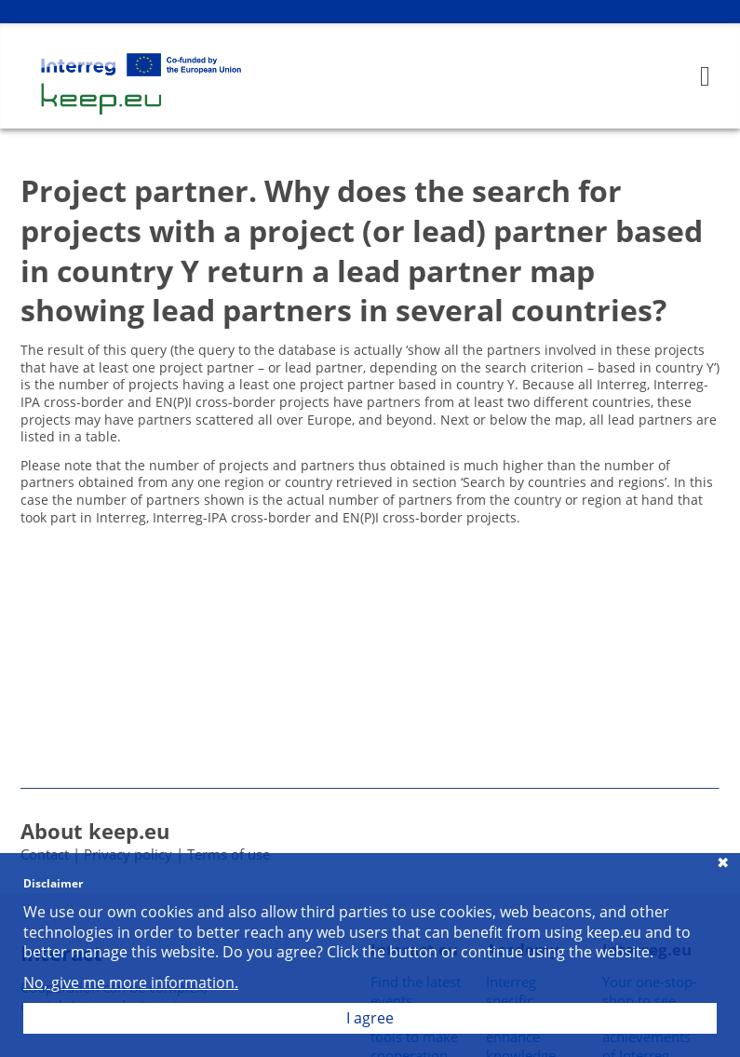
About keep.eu (94, 831)
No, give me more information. (130, 983)
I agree (370, 1018)
